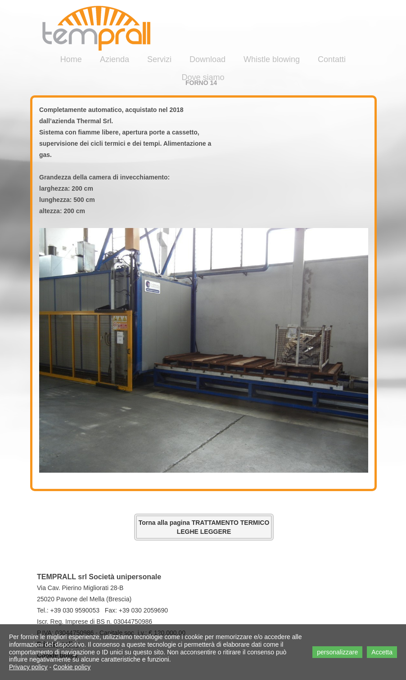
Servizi (159, 59)
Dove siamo (202, 77)
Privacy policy (28, 667)
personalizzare (337, 652)
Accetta (381, 652)
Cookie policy (71, 667)
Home (71, 59)
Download (207, 59)
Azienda (114, 59)
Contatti (332, 59)
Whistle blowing (272, 59)
